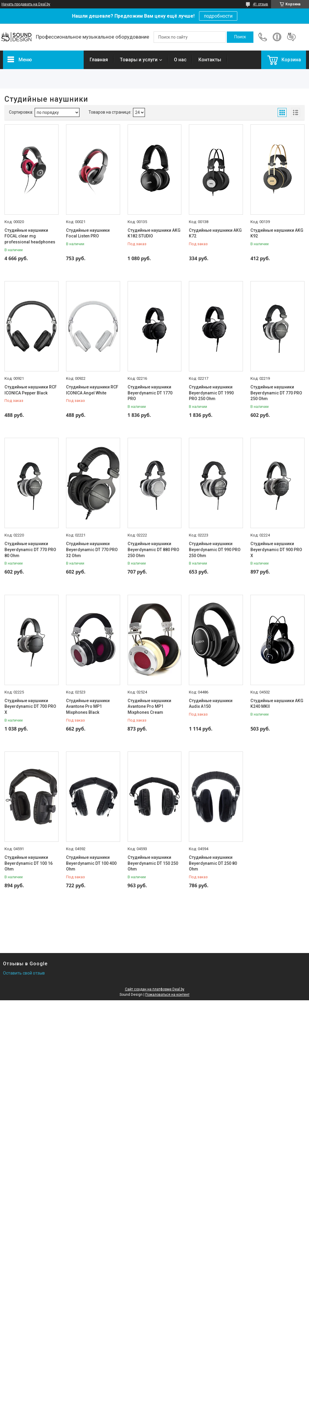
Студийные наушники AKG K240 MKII (276, 703)
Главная (99, 59)
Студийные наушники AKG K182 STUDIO (154, 233)
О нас (180, 59)
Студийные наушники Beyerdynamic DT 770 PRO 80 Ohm (30, 549)
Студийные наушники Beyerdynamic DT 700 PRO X (30, 706)
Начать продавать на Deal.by (25, 4)
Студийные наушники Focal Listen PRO (88, 233)
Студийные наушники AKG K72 (215, 233)
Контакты (209, 59)
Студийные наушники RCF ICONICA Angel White (92, 390)
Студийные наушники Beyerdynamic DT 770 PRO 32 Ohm (92, 549)
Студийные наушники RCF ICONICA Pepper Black (30, 390)
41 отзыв (260, 4)
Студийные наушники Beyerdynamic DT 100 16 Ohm (28, 863)
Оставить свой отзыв (24, 973)
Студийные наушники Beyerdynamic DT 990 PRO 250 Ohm (215, 549)
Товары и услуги (138, 59)
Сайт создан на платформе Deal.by (154, 989)
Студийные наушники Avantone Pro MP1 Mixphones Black (88, 706)
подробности (218, 16)
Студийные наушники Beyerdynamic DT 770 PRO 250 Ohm (276, 393)
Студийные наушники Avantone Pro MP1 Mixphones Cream (149, 706)
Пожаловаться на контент (167, 994)
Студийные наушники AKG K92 (276, 233)
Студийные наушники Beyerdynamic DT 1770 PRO (150, 393)
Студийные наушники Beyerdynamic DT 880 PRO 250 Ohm (153, 549)
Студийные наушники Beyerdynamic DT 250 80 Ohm (213, 863)
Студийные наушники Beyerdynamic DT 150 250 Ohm (153, 863)
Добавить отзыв (291, 37)
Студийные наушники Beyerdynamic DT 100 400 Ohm (91, 863)
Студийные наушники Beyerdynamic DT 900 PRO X (276, 549)
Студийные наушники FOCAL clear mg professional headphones (29, 236)
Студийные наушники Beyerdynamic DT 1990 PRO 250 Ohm (211, 393)
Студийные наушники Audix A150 (210, 703)
